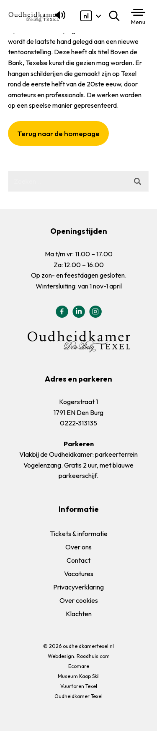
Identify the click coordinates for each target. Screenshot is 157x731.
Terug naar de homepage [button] (58, 133)
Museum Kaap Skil (79, 676)
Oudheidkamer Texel (78, 696)
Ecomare (78, 666)
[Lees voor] (58, 18)
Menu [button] (138, 22)
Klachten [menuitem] (79, 614)
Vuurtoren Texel (78, 686)
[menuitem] (86, 15)
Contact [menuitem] (78, 560)
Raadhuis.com (93, 656)
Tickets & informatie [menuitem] (79, 533)
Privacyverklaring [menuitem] (78, 587)
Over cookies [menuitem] (78, 600)
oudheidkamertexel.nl (88, 646)
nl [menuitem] (86, 16)
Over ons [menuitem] (78, 547)
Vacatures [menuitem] (78, 573)
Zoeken (116, 16)
